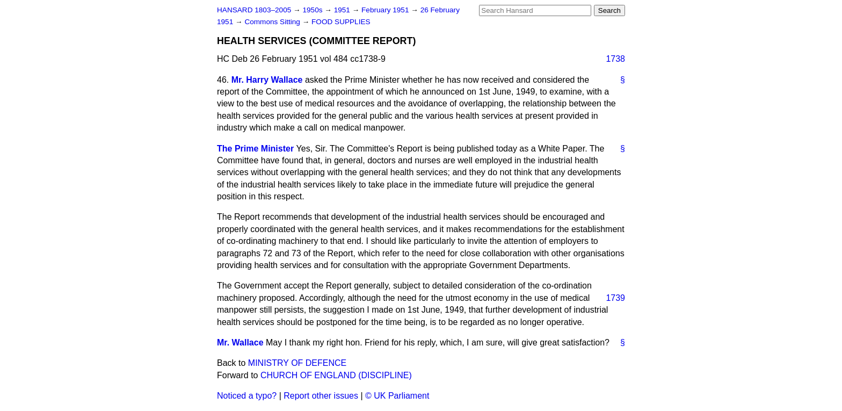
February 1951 (386, 10)
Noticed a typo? (247, 395)
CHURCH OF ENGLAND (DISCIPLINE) (336, 375)
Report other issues (321, 395)
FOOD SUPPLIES (341, 22)
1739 (615, 297)
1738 (615, 58)
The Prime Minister (255, 148)
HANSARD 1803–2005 (254, 10)
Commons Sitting (273, 22)
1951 (343, 10)
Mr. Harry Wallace (267, 79)
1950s (313, 10)
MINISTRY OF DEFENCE (297, 362)
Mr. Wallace (240, 342)
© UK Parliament (397, 395)
